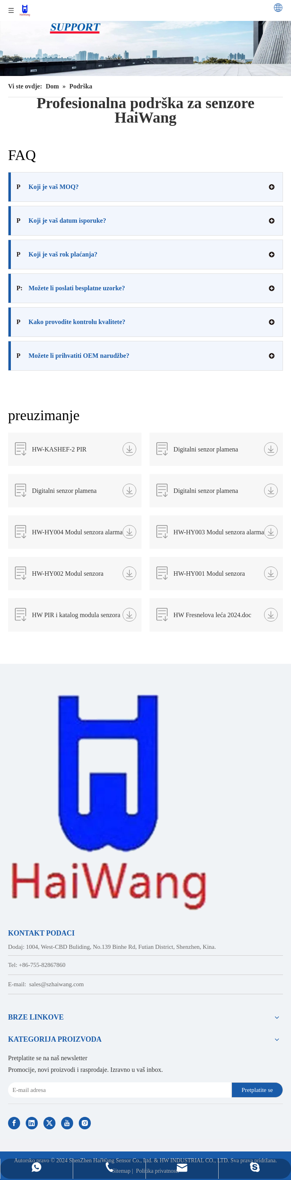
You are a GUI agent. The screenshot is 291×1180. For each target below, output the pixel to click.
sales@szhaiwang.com (56, 984)
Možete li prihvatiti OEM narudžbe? (72, 355)
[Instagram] (85, 1123)
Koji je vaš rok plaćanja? (56, 254)
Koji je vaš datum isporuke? (61, 220)
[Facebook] (14, 1123)
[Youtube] (67, 1123)
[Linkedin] (32, 1123)
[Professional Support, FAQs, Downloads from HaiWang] (145, 38)
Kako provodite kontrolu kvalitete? (70, 322)
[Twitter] (49, 1123)
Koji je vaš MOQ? (47, 187)
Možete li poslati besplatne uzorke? (70, 288)
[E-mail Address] (118, 1090)
